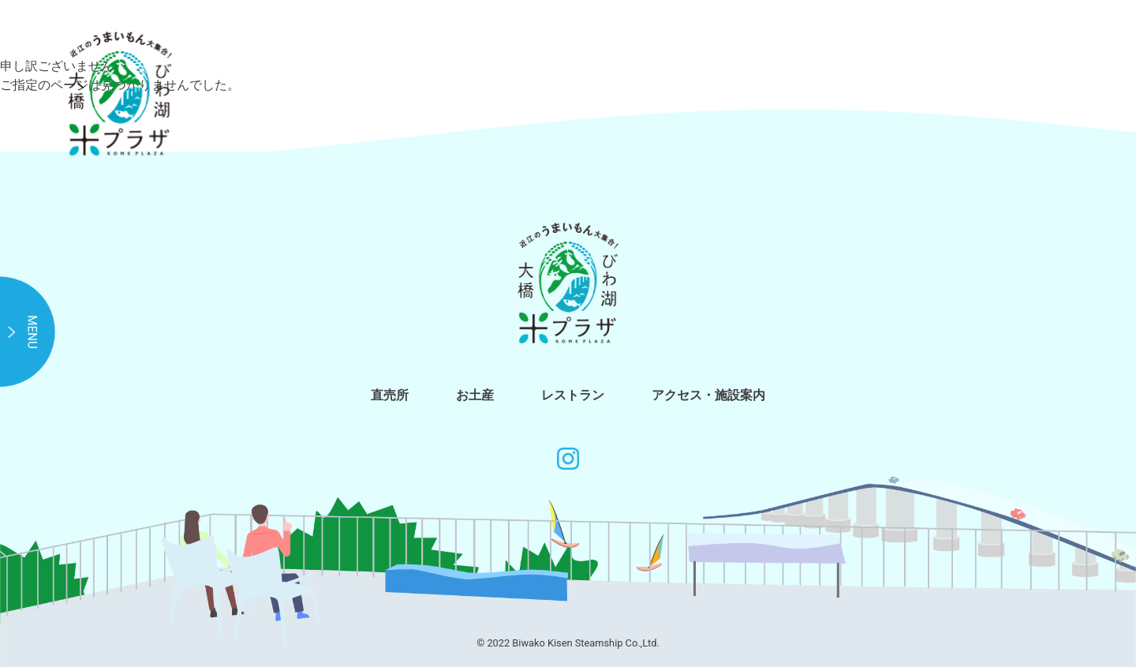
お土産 (475, 395)
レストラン (572, 395)
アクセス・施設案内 (708, 395)
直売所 (390, 395)
